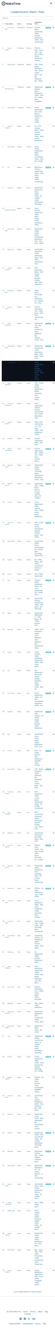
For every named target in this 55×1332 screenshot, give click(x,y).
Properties (38, 1256)
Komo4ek (10, 711)
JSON (37, 33)
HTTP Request (38, 637)
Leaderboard (19, 12)
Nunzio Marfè (11, 769)
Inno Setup (39, 851)
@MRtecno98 (11, 1210)
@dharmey (11, 952)
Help (44, 1324)
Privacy (33, 1312)
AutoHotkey (39, 547)
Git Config (38, 54)
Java (36, 208)
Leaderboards (28, 1324)
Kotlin (37, 221)
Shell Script (39, 72)
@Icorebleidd (11, 146)
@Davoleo (10, 629)
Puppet (37, 1157)
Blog (46, 1312)
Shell (41, 130)
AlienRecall (11, 888)
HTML (36, 196)
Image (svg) (37, 232)
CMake (37, 60)
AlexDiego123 (11, 541)
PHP (36, 64)
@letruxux (10, 187)
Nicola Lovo (11, 249)
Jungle (37, 494)
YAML (37, 40)
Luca (9, 1036)
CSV (41, 258)
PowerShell (39, 701)
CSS (36, 99)
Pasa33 (10, 559)
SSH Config (38, 127)
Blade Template (38, 68)
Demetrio (10, 1114)
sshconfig (38, 294)
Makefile (38, 761)
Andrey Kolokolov (8, 967)
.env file (38, 325)
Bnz (9, 734)
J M (8, 167)
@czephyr (10, 1151)
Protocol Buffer (38, 569)
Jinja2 (37, 1092)
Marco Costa (11, 1250)
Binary (37, 114)
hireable (48, 27)
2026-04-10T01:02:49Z (32, 1292)
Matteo (9, 652)
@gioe (9, 613)
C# (36, 112)
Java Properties (38, 908)
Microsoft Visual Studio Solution (38, 678)
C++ (41, 705)
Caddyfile (38, 101)
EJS (36, 414)
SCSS (37, 173)
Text (41, 40)
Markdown (38, 38)
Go (36, 126)
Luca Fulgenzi (11, 362)
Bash (33, 12)
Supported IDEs (15, 1324)
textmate (38, 284)
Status (38, 1324)
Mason (37, 490)
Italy (41, 12)
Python (37, 27)
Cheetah (38, 1159)
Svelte (37, 410)
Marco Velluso (11, 107)
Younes (10, 574)
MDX (36, 354)
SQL (40, 52)
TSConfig (38, 204)
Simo (9, 598)
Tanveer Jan (11, 987)
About (40, 1312)
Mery (9, 580)
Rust (41, 356)
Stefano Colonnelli (8, 1203)
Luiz (9, 670)
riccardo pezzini (8, 422)
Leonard (10, 750)
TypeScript (39, 31)
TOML (36, 155)
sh (35, 301)
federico (10, 1132)
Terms (25, 1312)
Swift (37, 1118)
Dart (36, 50)
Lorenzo (10, 502)
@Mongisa (10, 833)
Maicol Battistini (8, 383)
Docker (37, 36)
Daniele (10, 1056)
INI (35, 689)
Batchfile (38, 837)
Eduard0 (10, 438)
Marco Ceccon (11, 1165)
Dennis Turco (11, 693)
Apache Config (37, 279)
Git (36, 319)
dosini (37, 379)
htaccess (38, 816)
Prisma (37, 492)
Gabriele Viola (11, 64)
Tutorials (27, 1314)
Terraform (38, 251)
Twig (36, 422)
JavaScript (39, 42)
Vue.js (37, 118)
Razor (37, 107)
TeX (36, 311)
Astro (37, 147)
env (36, 297)
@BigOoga (10, 1003)
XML (36, 395)
